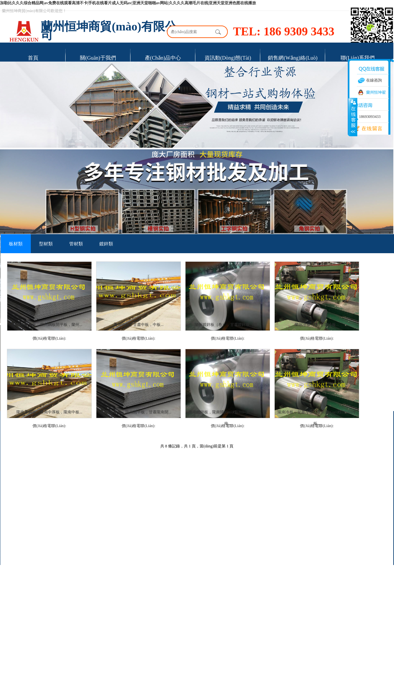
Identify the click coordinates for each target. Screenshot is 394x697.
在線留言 (365, 129)
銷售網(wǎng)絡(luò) (292, 58)
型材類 (46, 243)
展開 (352, 117)
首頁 (33, 58)
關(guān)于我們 (98, 58)
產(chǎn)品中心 (163, 58)
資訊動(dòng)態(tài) (228, 58)
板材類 (16, 243)
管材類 (76, 243)
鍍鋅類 (106, 243)
